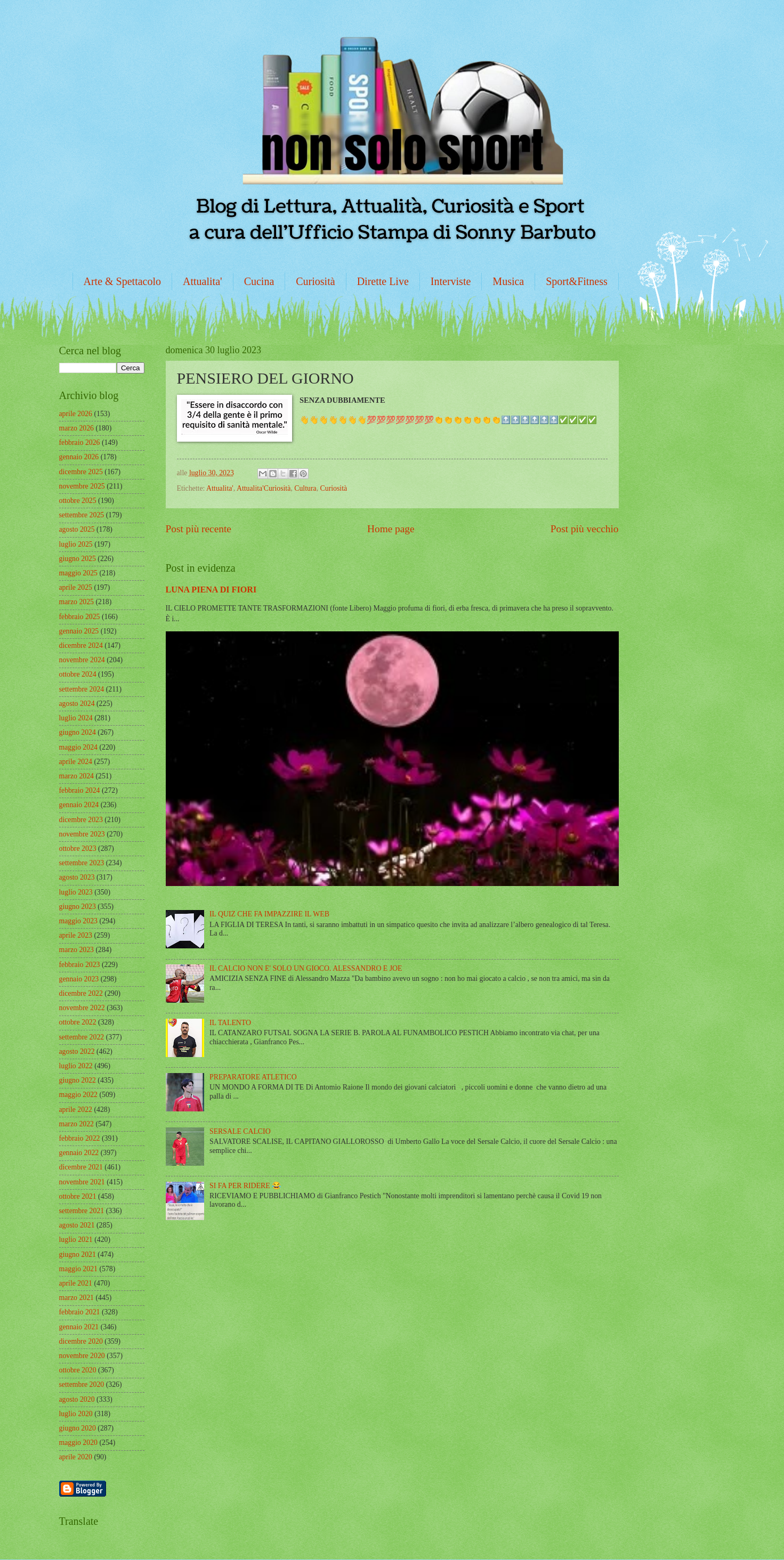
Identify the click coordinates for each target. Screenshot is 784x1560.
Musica (508, 281)
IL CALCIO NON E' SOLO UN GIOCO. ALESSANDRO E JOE (305, 968)
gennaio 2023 (79, 979)
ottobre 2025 (77, 501)
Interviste (451, 281)
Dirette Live (383, 281)
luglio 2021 (76, 1240)
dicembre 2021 (81, 1167)
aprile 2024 (75, 762)
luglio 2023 (76, 892)
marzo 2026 (76, 428)
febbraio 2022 (79, 1138)
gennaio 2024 (79, 805)
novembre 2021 (82, 1182)
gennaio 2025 (79, 631)
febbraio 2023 (79, 965)
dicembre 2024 (81, 645)
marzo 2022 (76, 1124)
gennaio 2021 (79, 1327)
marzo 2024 (76, 776)
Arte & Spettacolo (122, 281)
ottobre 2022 (77, 1022)
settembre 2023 (81, 863)
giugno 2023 (77, 907)
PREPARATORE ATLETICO (253, 1077)
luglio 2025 (76, 544)
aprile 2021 (75, 1283)
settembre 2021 (81, 1211)
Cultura (305, 488)
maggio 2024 (78, 747)
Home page (390, 528)
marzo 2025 (76, 602)
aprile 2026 (75, 414)
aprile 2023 (75, 935)
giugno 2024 (77, 732)
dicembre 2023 (81, 820)
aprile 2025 (75, 587)
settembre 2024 (81, 689)
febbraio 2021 (79, 1312)
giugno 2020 (77, 1428)
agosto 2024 (77, 704)
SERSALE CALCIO (240, 1131)
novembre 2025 (82, 486)
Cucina (259, 281)
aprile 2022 (75, 1110)
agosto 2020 (77, 1399)
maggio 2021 (78, 1269)
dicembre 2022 (81, 993)
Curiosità (315, 281)
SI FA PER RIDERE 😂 (245, 1186)
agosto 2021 (77, 1225)
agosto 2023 (77, 877)
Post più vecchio (585, 528)
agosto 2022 (77, 1051)
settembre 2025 (81, 515)
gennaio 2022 (79, 1153)
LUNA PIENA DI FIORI (211, 589)
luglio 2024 (76, 718)
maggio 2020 (78, 1443)
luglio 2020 (76, 1414)
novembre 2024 (82, 660)
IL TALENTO (230, 1023)
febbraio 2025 (79, 617)
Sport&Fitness (577, 281)
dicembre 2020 (81, 1341)
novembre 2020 (82, 1356)
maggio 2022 (78, 1095)
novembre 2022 (82, 1008)
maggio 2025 (78, 573)
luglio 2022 (76, 1066)
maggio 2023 (78, 921)
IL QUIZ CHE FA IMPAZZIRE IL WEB (269, 914)
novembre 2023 (82, 834)
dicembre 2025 (81, 472)
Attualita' (202, 281)
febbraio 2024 (79, 790)
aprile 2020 (75, 1457)
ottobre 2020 (77, 1370)
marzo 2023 (76, 950)
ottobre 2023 (77, 848)
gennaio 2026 (79, 457)
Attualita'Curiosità (263, 488)
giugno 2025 (77, 559)
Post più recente (198, 528)
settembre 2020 (81, 1384)
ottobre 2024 (77, 674)
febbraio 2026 (79, 442)
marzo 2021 (76, 1298)
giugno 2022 (77, 1080)
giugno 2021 (77, 1254)
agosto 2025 (77, 529)
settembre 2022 (81, 1037)
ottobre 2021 (77, 1196)
